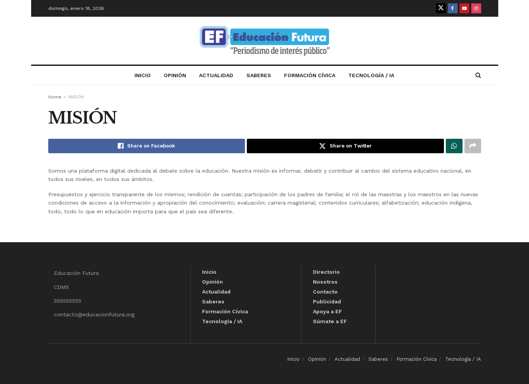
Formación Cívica (309, 75)
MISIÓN (76, 97)
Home (55, 97)
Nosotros (325, 282)
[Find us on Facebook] (453, 8)
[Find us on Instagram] (476, 8)
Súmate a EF (330, 321)
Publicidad (327, 301)
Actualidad (216, 75)
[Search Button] (478, 75)
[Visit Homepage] (264, 41)
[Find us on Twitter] (441, 8)
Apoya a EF (327, 311)
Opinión (175, 75)
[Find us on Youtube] (464, 8)
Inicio (142, 75)
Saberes (258, 75)
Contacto (325, 292)
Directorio (326, 272)
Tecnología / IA (371, 75)
